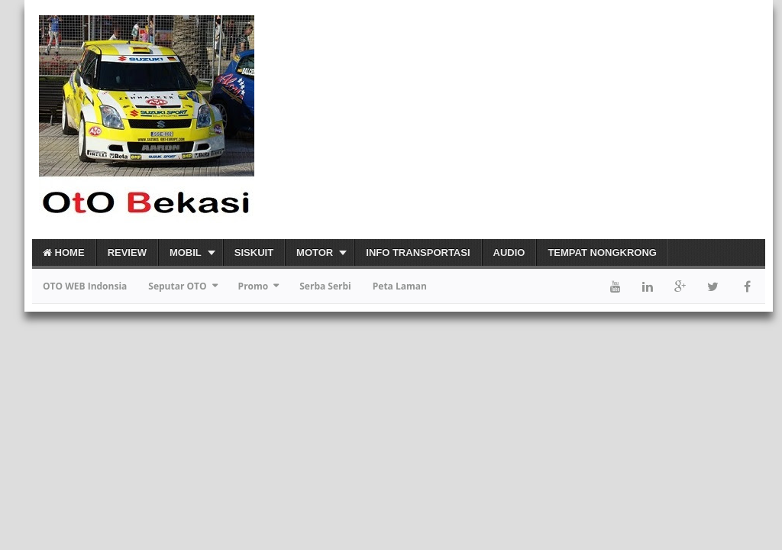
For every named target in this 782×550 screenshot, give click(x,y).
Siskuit (253, 252)
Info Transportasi (418, 252)
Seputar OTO (177, 286)
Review (127, 252)
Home (64, 252)
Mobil (186, 252)
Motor (314, 252)
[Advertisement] (586, 119)
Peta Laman (400, 286)
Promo (253, 286)
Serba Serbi (325, 286)
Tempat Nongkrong (602, 252)
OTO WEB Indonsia (85, 286)
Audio (509, 252)
